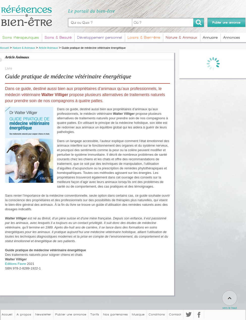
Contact (175, 314)
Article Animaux (48, 47)
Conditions (157, 314)
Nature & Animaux (24, 47)
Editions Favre (15, 264)
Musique (138, 314)
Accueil (4, 47)
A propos (24, 314)
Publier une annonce (70, 314)
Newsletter (43, 314)
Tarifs (94, 314)
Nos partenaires (115, 314)
